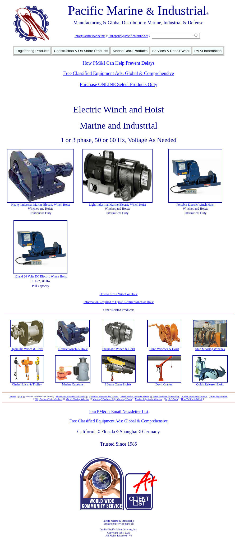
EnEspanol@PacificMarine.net (128, 36)
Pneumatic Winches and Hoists (71, 396)
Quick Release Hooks (210, 384)
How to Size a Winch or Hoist (119, 294)
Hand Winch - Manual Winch (135, 396)
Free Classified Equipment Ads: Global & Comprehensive (118, 73)
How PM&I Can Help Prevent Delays (118, 63)
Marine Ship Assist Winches (148, 399)
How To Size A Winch (191, 399)
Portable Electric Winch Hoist (195, 204)
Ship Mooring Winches (210, 349)
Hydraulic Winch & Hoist (27, 349)
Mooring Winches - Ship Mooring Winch (112, 399)
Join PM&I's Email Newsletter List (118, 411)
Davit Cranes (164, 384)
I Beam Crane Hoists (118, 384)
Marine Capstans (73, 384)
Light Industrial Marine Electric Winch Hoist (117, 204)
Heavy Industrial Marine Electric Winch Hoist (40, 204)
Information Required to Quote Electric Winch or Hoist (119, 302)
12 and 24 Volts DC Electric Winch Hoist (40, 276)
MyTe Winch (171, 399)
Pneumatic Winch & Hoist (118, 349)
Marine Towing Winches (77, 399)
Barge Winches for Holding (166, 396)
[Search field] (176, 36)
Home (13, 396)
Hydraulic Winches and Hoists (103, 396)
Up (21, 396)
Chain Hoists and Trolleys (194, 396)
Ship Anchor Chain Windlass (48, 399)
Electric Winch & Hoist (73, 349)
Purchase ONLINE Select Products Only (118, 84)
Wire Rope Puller (218, 396)
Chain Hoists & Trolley (27, 384)
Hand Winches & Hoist (164, 349)
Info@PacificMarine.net (90, 36)
